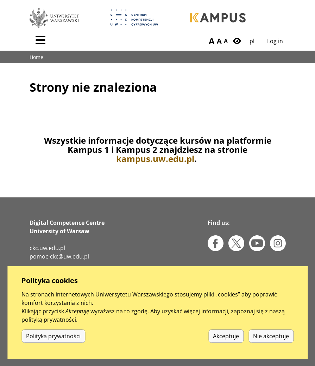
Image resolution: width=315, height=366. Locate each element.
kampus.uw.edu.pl (155, 158)
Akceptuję (226, 344)
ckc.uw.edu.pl (47, 248)
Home (36, 57)
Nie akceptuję (271, 344)
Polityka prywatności (53, 344)
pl (252, 41)
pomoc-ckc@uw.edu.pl (59, 256)
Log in (275, 41)
